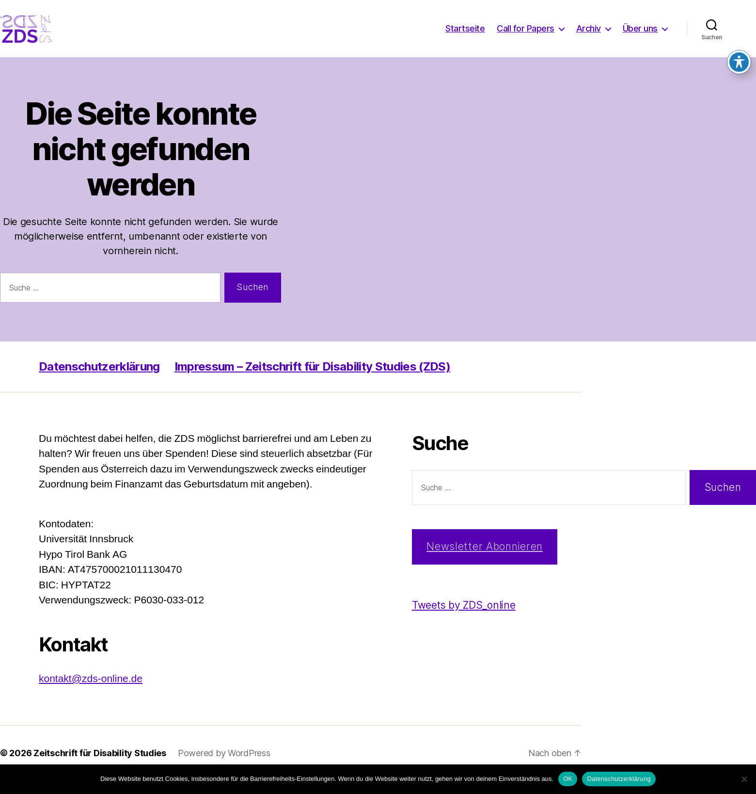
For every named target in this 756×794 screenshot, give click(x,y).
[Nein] (744, 779)
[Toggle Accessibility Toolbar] (739, 51)
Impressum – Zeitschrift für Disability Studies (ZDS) (312, 380)
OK (567, 778)
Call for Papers (525, 35)
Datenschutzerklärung (99, 380)
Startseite (465, 35)
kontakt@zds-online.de (90, 692)
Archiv (588, 35)
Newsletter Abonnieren (484, 560)
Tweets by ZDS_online (464, 619)
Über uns (640, 35)
